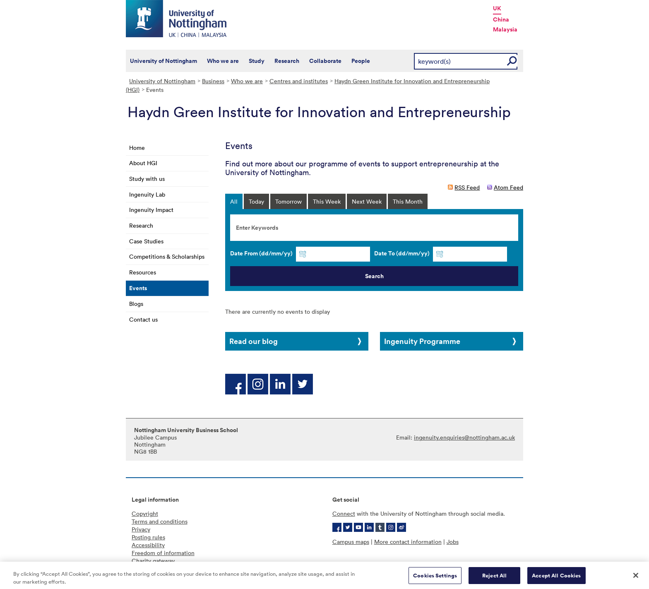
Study (256, 61)
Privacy (141, 529)
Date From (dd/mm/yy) (261, 253)
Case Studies (146, 241)
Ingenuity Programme (422, 341)
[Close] (636, 578)
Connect (343, 513)
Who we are (223, 61)
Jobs (453, 542)
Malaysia (505, 29)
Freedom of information (163, 553)
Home (137, 147)
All (234, 201)
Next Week (367, 201)
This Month (408, 201)
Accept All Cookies (556, 578)
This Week (327, 201)
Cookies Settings (435, 578)
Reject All (494, 578)
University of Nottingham (163, 61)
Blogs (136, 304)
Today (256, 201)
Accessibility (148, 545)
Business (213, 81)
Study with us (147, 179)
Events (138, 288)
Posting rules (148, 537)
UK (497, 8)
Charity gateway (153, 561)
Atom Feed (508, 187)
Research (286, 61)
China (501, 19)
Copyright (145, 513)
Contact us (143, 319)
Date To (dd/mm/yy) (402, 253)
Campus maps (350, 542)
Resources (142, 272)
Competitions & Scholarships (166, 256)
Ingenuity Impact (151, 210)
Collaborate (325, 61)
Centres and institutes (298, 81)
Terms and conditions (159, 521)
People (360, 61)
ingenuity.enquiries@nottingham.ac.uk (464, 437)
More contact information (408, 542)
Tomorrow (288, 201)
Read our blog (253, 341)
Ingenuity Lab (147, 194)
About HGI (143, 163)
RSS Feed (467, 187)
